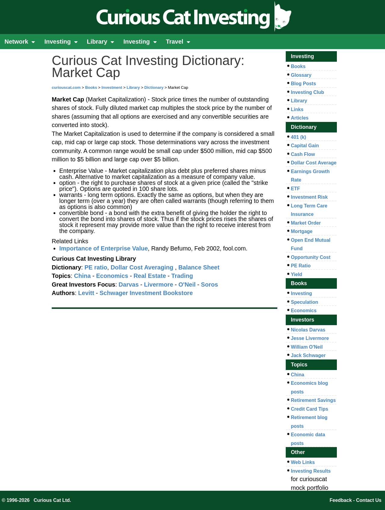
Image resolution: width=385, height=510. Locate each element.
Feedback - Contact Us (355, 500)
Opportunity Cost (311, 257)
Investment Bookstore (161, 293)
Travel (178, 41)
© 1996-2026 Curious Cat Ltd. (36, 500)
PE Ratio (301, 265)
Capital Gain (305, 145)
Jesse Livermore (310, 338)
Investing (61, 41)
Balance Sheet (199, 267)
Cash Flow (303, 154)
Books (91, 87)
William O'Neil (307, 347)
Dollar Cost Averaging (142, 267)
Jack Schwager (308, 355)
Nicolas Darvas (308, 329)
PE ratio (96, 267)
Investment (111, 87)
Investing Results (311, 471)
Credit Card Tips (309, 409)
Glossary (301, 75)
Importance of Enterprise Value (103, 248)
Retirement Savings (313, 400)
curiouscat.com (66, 87)
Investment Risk (309, 197)
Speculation (304, 302)
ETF (295, 188)
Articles (300, 117)
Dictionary (154, 87)
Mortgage (302, 231)
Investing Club (307, 92)
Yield (296, 274)
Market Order (306, 222)
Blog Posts (303, 83)
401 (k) (298, 137)
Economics (303, 310)
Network (20, 41)
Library (100, 41)
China (297, 374)
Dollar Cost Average (314, 162)
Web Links (303, 462)
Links (297, 109)
